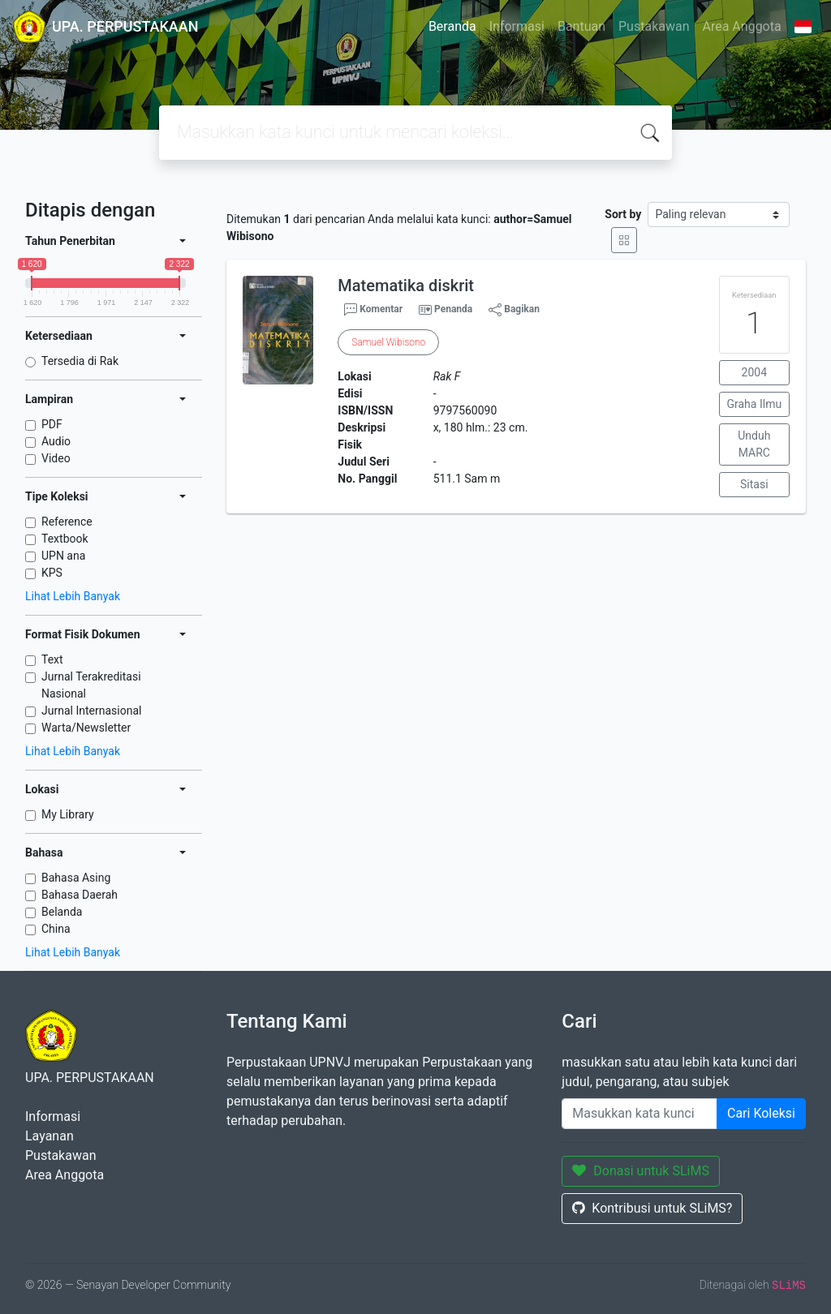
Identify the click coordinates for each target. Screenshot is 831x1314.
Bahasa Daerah (79, 894)
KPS (51, 572)
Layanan (49, 1136)
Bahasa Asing (75, 877)
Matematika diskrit (406, 285)
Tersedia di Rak (79, 360)
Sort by (623, 214)
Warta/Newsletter (86, 727)
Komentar (373, 309)
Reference (67, 521)
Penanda (453, 309)
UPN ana (63, 555)
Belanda (61, 911)
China (56, 928)
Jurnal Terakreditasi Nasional (91, 685)
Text (52, 659)
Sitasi (754, 484)
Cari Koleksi (761, 1113)
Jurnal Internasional (91, 710)
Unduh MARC (754, 444)
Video (56, 458)
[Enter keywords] (639, 1113)
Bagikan (514, 309)
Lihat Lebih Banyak (72, 596)
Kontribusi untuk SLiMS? (652, 1208)
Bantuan (581, 26)
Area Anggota (742, 26)
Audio (56, 441)
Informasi (517, 26)
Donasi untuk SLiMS (640, 1171)
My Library (67, 814)
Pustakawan (653, 26)
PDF (51, 424)
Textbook (64, 538)
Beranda (452, 26)
